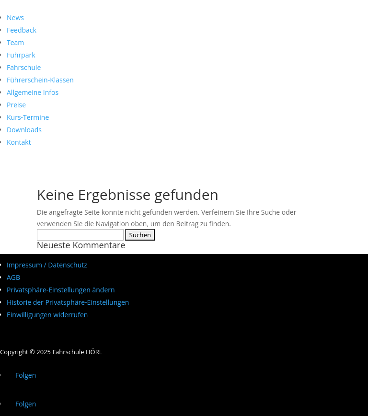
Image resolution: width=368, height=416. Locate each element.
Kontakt (19, 142)
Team (15, 42)
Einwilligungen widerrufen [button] (47, 314)
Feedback (21, 30)
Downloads (24, 129)
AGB (13, 277)
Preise (16, 104)
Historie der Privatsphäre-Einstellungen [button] (68, 302)
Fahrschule (24, 67)
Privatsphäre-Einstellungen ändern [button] (61, 289)
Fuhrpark (21, 54)
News (15, 17)
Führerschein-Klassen (40, 79)
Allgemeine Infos (32, 92)
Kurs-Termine (28, 117)
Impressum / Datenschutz (47, 264)
